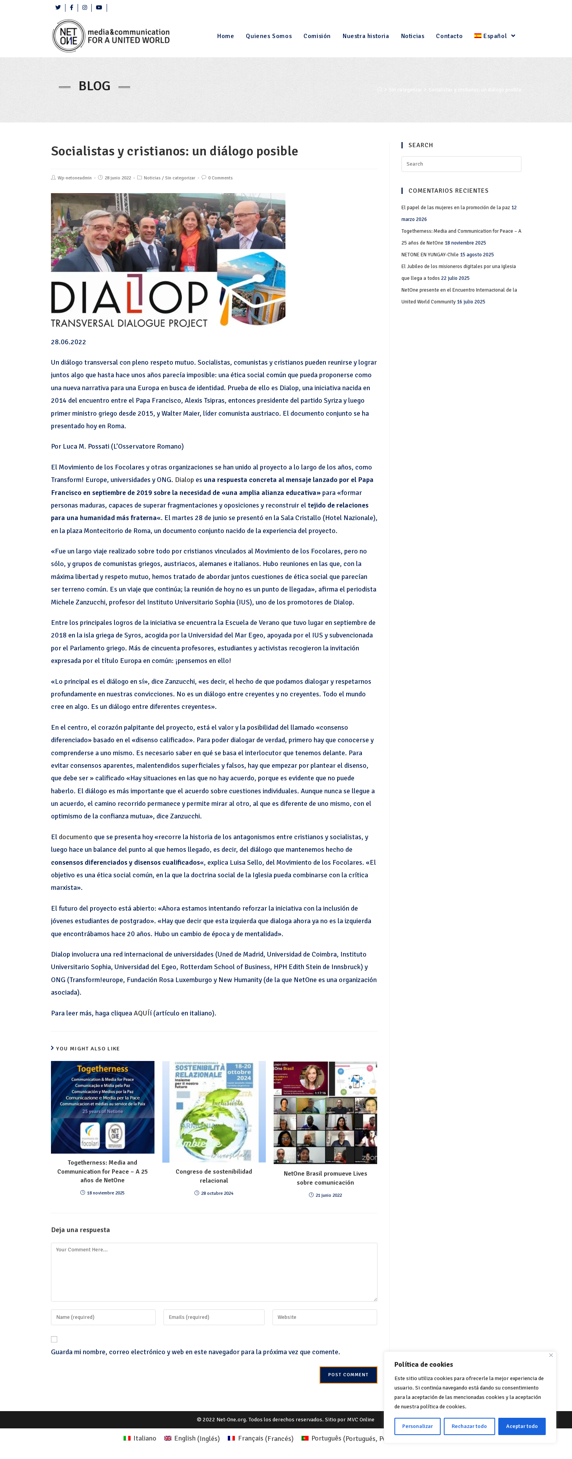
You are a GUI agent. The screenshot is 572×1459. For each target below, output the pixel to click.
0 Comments (220, 178)
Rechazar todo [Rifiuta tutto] (469, 1426)
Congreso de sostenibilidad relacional (214, 1176)
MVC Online (360, 1419)
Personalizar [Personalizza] (417, 1426)
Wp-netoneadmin (75, 178)
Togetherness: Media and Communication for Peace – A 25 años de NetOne (102, 1171)
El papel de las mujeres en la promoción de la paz (455, 208)
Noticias (152, 178)
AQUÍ (142, 1013)
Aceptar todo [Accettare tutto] (522, 1426)
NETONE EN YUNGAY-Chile (430, 255)
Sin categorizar (180, 178)
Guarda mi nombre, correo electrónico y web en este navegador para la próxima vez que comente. (195, 1352)
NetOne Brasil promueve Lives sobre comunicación (325, 1178)
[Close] (551, 1355)
